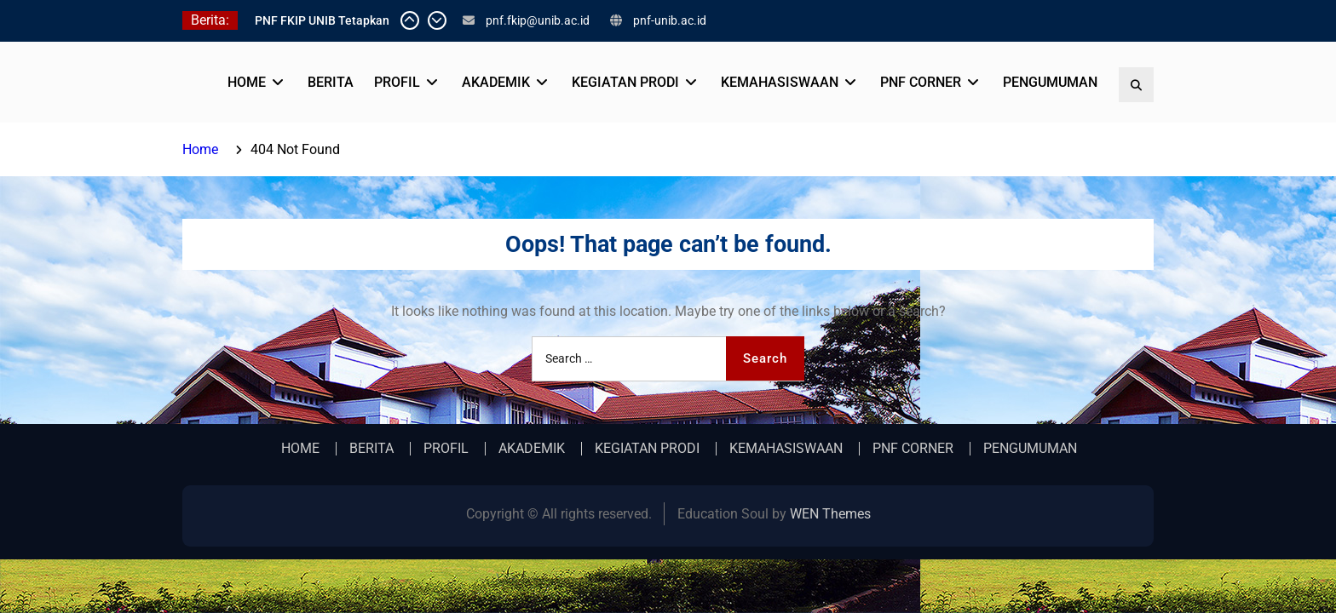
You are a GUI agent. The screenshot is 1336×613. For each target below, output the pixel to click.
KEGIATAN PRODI (625, 82)
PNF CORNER (920, 82)
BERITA (331, 82)
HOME (246, 82)
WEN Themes (830, 514)
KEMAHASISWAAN (779, 82)
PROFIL (397, 82)
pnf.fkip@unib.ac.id (538, 20)
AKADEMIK (496, 82)
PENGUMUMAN (1050, 82)
